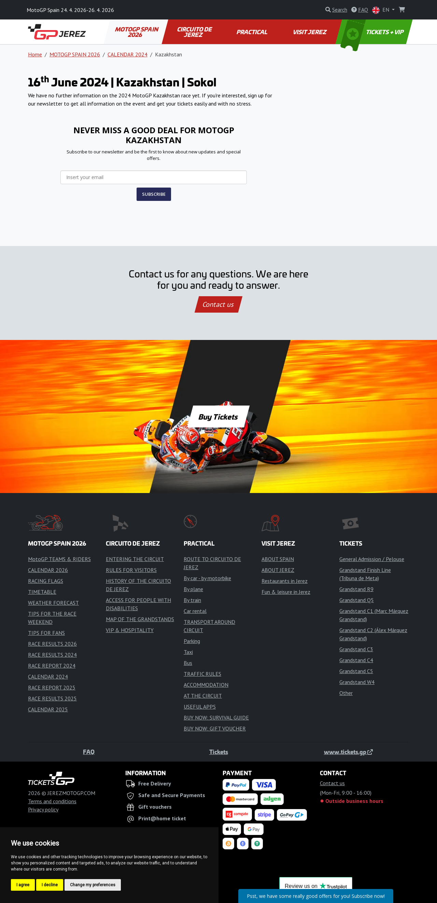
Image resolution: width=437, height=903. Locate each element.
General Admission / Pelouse (371, 559)
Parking (192, 641)
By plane (193, 589)
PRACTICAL (252, 32)
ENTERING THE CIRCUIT (135, 559)
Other (346, 692)
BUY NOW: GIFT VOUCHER (215, 728)
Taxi (188, 651)
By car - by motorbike (207, 578)
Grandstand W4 (357, 682)
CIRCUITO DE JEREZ (195, 32)
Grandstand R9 (356, 589)
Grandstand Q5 (356, 600)
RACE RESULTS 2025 (52, 698)
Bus (188, 662)
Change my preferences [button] (92, 885)
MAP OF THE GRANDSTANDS (140, 619)
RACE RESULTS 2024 (52, 654)
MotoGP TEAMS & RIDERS (59, 559)
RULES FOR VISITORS (131, 569)
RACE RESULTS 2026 (52, 643)
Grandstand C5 (356, 671)
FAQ (89, 752)
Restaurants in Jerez (285, 580)
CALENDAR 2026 (48, 569)
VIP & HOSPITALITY (130, 630)
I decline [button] (50, 885)
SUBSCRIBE (154, 194)
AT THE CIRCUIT (203, 695)
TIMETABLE (42, 591)
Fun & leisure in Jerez (286, 591)
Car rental (195, 610)
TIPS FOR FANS (46, 632)
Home (35, 54)
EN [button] (381, 10)
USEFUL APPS (200, 706)
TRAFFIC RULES (202, 673)
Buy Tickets (218, 416)
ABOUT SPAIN (278, 559)
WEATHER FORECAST (53, 602)
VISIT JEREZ (310, 32)
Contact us (218, 304)
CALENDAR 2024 (127, 54)
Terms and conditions (52, 801)
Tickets (218, 752)
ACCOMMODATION (206, 684)
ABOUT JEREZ (278, 569)
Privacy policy (43, 809)
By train (192, 600)
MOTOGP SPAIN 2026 (137, 32)
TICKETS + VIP (372, 31)
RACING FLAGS (45, 580)
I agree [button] (22, 885)
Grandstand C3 (356, 649)
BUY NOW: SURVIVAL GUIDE (216, 717)
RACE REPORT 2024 (51, 665)
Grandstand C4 (356, 660)
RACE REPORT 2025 (51, 687)
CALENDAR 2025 (48, 709)
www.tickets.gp (348, 752)
